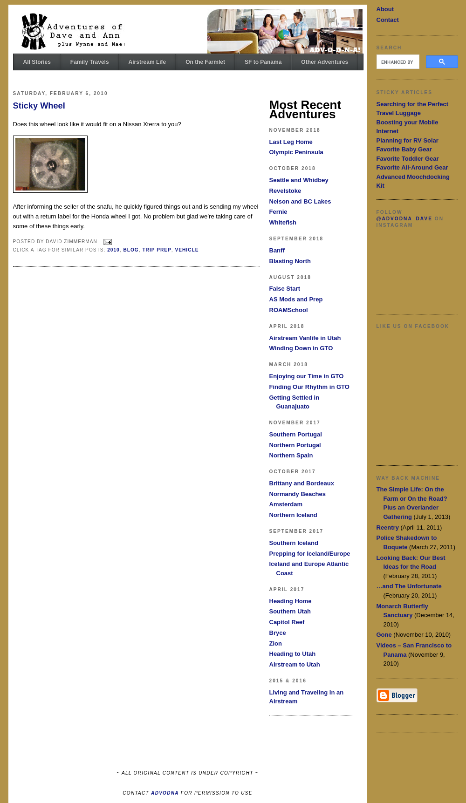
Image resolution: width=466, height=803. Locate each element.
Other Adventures (324, 62)
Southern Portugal (295, 434)
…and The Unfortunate (409, 586)
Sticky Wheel (39, 105)
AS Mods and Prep (296, 299)
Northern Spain (291, 455)
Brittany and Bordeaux (301, 483)
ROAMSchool (288, 309)
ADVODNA (165, 793)
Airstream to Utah (294, 664)
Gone (384, 634)
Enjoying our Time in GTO (306, 376)
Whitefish (283, 222)
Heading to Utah (292, 653)
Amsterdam (286, 504)
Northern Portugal (295, 445)
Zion (275, 643)
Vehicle (187, 249)
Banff (277, 250)
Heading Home (290, 601)
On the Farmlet (205, 62)
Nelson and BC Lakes (300, 201)
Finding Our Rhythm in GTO (309, 386)
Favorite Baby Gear (404, 149)
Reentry (388, 527)
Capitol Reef (287, 622)
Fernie (278, 211)
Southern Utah (290, 611)
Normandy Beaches (297, 493)
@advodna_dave (404, 218)
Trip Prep (156, 249)
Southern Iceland (293, 542)
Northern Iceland (293, 514)
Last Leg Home (291, 141)
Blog (130, 249)
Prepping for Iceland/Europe (309, 553)
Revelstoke (285, 190)
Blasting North (290, 261)
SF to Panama (263, 62)
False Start (284, 288)
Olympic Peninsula (296, 152)
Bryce (277, 632)
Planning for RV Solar (408, 140)
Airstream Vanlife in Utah (305, 337)
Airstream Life (147, 62)
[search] (397, 62)
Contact (388, 19)
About (385, 9)
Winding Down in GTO (301, 348)
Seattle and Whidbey (299, 180)
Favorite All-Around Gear (412, 167)
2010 (113, 249)
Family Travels (89, 62)
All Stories (37, 62)
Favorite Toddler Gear (408, 158)
